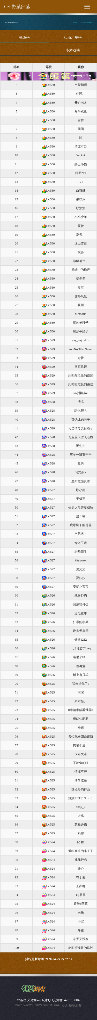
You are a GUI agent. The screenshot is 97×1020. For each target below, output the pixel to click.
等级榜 (89, 22)
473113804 (72, 1000)
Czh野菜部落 (17, 6)
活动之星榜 (73, 37)
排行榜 (83, 22)
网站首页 (76, 22)
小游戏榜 (72, 50)
